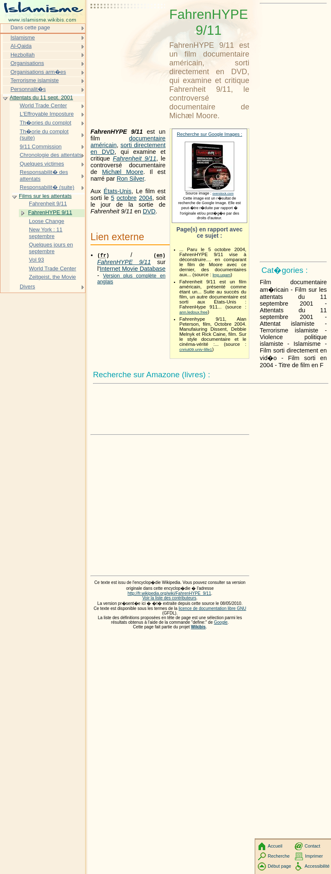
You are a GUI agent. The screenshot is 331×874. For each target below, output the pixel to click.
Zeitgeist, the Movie (52, 277)
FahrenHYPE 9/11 (50, 212)
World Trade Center (43, 105)
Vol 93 (36, 260)
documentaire (147, 138)
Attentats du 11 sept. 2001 (41, 97)
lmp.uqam (221, 274)
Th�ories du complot (45, 122)
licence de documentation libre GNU (212, 608)
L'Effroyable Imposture (47, 114)
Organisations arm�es (38, 72)
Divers (27, 286)
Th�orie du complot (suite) (44, 134)
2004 (145, 198)
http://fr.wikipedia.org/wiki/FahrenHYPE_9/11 (169, 593)
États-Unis (117, 191)
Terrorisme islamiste (34, 80)
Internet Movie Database (133, 268)
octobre (126, 198)
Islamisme (22, 37)
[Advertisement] (128, 27)
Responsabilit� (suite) (47, 187)
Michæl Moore (122, 172)
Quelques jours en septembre (51, 247)
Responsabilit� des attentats (44, 175)
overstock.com (222, 193)
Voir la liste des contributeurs (169, 598)
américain (103, 145)
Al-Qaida (20, 46)
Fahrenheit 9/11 (134, 158)
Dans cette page (30, 27)
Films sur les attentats (45, 196)
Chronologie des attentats (51, 155)
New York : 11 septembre (45, 232)
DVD (149, 211)
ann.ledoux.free (193, 312)
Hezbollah (22, 55)
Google (221, 622)
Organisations (27, 63)
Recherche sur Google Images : (209, 134)
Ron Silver (130, 178)
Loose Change (46, 221)
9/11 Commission (41, 146)
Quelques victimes (42, 164)
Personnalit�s (28, 89)
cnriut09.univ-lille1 (195, 349)
